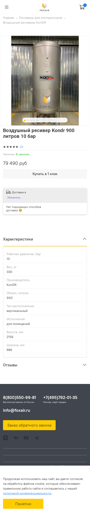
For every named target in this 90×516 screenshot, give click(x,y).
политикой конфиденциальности (27, 493)
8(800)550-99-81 (19, 397)
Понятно (23, 503)
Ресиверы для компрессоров (40, 18)
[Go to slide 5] (37, 120)
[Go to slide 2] (28, 120)
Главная (8, 18)
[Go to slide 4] (34, 120)
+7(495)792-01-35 (60, 397)
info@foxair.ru (16, 410)
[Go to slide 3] (31, 120)
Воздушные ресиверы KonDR (24, 22)
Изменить (13, 197)
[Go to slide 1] (25, 120)
